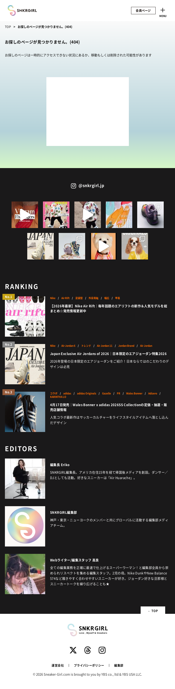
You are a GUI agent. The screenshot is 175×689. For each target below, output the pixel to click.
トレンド (86, 345)
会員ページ (143, 10)
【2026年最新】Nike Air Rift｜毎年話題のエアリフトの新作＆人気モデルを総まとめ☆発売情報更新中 (108, 308)
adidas (67, 393)
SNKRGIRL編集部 (63, 512)
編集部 (118, 665)
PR (118, 393)
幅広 (106, 298)
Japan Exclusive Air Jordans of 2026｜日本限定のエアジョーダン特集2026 (108, 353)
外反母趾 (93, 298)
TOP (8, 27)
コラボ (53, 393)
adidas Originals (86, 393)
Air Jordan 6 (68, 345)
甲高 (117, 298)
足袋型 (79, 298)
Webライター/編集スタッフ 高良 (74, 560)
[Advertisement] (87, 111)
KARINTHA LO (58, 397)
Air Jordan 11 (104, 345)
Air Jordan (146, 345)
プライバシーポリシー (89, 665)
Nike (52, 298)
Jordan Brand (126, 345)
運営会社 (58, 665)
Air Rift (65, 298)
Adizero (152, 393)
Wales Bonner (134, 393)
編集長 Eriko (60, 464)
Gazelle (106, 393)
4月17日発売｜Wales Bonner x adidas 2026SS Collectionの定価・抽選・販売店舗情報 (108, 407)
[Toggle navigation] (163, 12)
